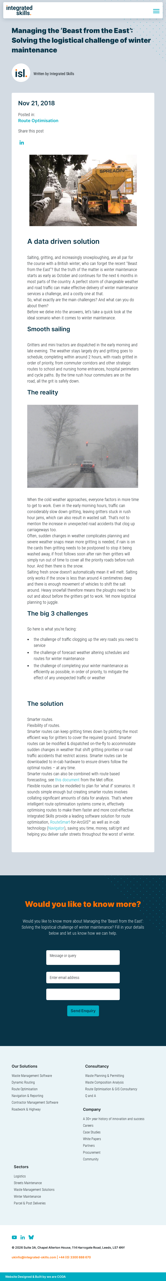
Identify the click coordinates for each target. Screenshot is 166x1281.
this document (67, 779)
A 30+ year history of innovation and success (113, 1119)
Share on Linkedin (22, 143)
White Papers (92, 1139)
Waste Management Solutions (34, 1190)
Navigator (56, 828)
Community (91, 1159)
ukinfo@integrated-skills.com (34, 1257)
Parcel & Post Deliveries (30, 1203)
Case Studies (92, 1132)
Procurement (92, 1152)
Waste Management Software (32, 1076)
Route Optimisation (38, 120)
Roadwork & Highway (26, 1109)
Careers (88, 1125)
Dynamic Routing (23, 1082)
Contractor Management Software (35, 1102)
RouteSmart (60, 822)
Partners (89, 1146)
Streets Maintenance (28, 1183)
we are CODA (56, 1276)
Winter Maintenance (27, 1196)
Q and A (90, 1096)
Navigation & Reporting (27, 1096)
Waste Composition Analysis (104, 1082)
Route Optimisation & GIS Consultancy (111, 1089)
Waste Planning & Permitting (104, 1076)
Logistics (20, 1176)
